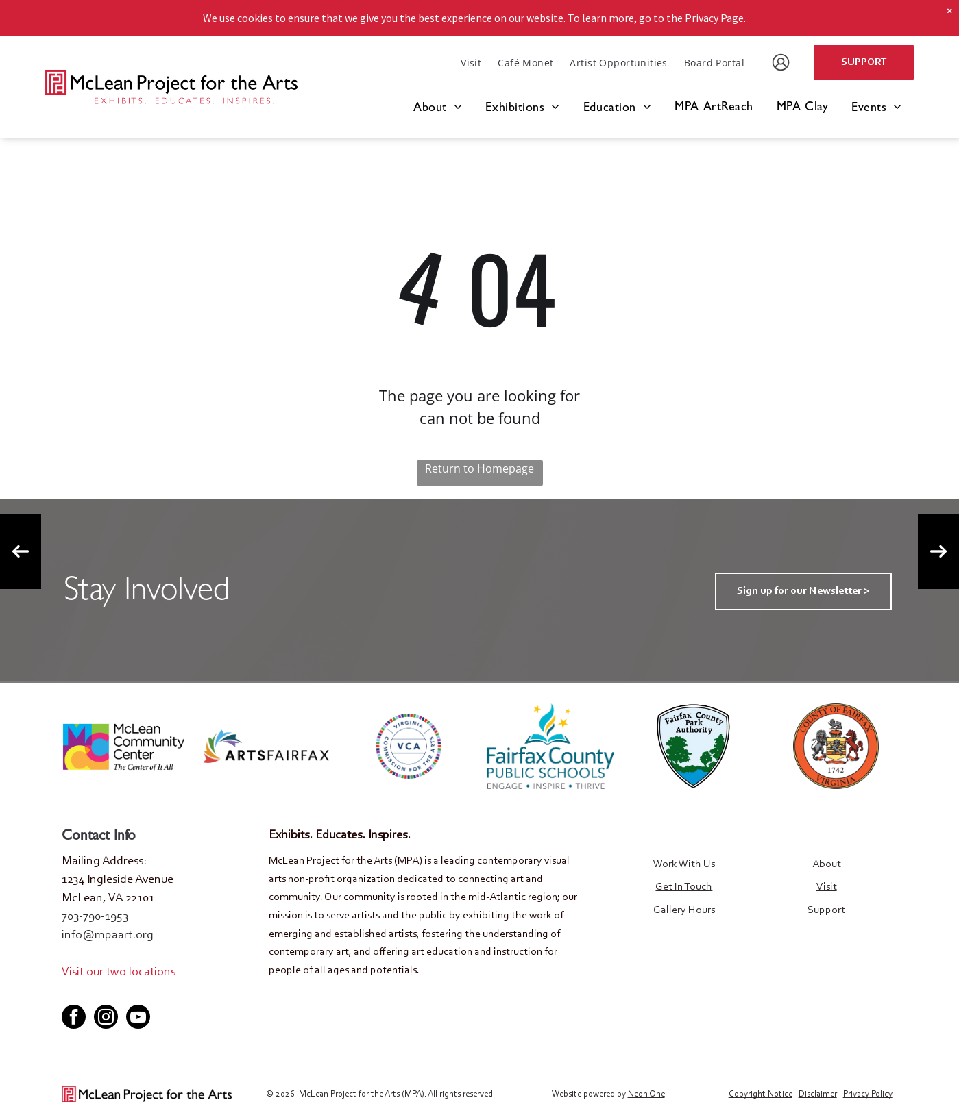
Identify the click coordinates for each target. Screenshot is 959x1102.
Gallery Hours (684, 910)
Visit (826, 886)
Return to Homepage (479, 468)
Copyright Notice (760, 1093)
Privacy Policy (868, 1093)
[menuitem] (470, 62)
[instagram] (106, 1018)
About (826, 864)
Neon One (646, 1093)
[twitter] (94, 993)
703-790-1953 (95, 917)
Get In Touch (683, 886)
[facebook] (71, 993)
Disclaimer (818, 1093)
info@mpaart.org (108, 935)
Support (826, 910)
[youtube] (116, 993)
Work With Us (684, 864)
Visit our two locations (118, 972)
